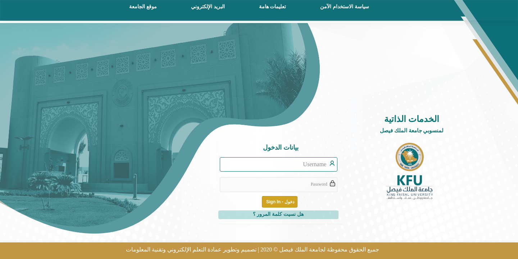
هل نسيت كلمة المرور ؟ (278, 214)
